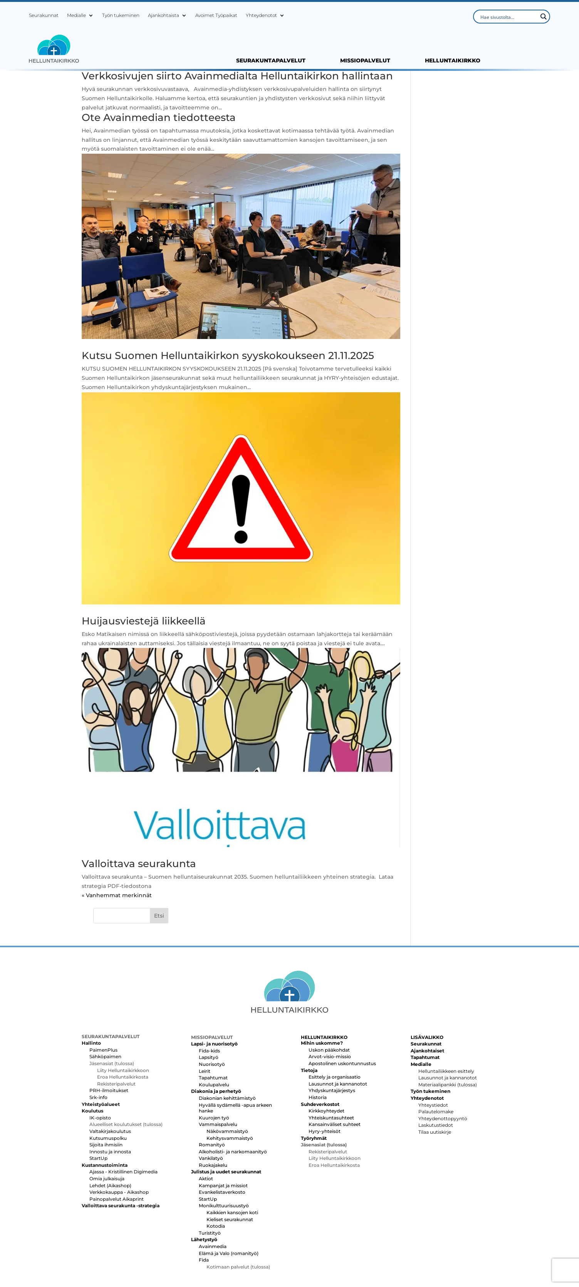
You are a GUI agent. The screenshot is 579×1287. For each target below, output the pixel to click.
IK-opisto (100, 1077)
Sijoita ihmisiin (106, 1104)
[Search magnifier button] (543, 16)
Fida (204, 1219)
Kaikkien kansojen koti (232, 1172)
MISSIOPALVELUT (365, 61)
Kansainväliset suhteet (335, 1084)
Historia (318, 1056)
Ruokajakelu (213, 1124)
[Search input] (508, 16)
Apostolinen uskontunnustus (342, 1022)
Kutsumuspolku (108, 1097)
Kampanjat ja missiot (223, 1145)
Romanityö (212, 1104)
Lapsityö (208, 1017)
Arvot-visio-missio (330, 1016)
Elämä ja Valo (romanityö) (228, 1212)
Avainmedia (213, 1205)
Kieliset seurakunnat (229, 1178)
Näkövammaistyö (227, 1090)
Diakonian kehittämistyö (227, 1057)
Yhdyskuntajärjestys (332, 1050)
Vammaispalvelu (218, 1084)
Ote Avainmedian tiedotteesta (159, 127)
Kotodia (215, 1185)
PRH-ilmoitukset (108, 1050)
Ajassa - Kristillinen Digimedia (123, 1131)
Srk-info (98, 1056)
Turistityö (210, 1192)
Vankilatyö (211, 1118)
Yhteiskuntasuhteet (331, 1077)
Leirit (204, 1030)
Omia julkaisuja (106, 1138)
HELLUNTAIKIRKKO (452, 61)
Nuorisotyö (212, 1023)
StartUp (98, 1118)
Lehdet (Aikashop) (110, 1145)
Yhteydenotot (261, 15)
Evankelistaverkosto (222, 1151)
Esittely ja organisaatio (335, 1036)
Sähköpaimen (105, 1016)
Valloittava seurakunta (139, 860)
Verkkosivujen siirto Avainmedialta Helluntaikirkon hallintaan (210, 81)
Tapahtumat (213, 1037)
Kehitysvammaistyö (229, 1097)
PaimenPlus (103, 1009)
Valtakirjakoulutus (110, 1090)
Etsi (488, 78)
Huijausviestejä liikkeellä (144, 615)
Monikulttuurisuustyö (224, 1165)
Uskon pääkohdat (329, 1009)
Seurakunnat (44, 15)
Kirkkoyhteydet (326, 1070)
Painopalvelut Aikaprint (116, 1158)
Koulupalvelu (214, 1044)
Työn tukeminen (120, 15)
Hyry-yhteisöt (325, 1090)
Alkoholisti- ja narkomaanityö (233, 1111)
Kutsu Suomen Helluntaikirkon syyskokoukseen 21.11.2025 (228, 358)
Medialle (76, 15)
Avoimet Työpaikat (216, 15)
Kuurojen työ (214, 1077)
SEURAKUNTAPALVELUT (270, 61)
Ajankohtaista (163, 15)
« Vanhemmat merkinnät (117, 891)
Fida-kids (209, 1010)
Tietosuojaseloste (473, 1255)
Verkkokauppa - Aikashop (119, 1151)
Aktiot (206, 1138)
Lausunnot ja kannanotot (338, 1043)
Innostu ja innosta (110, 1111)
